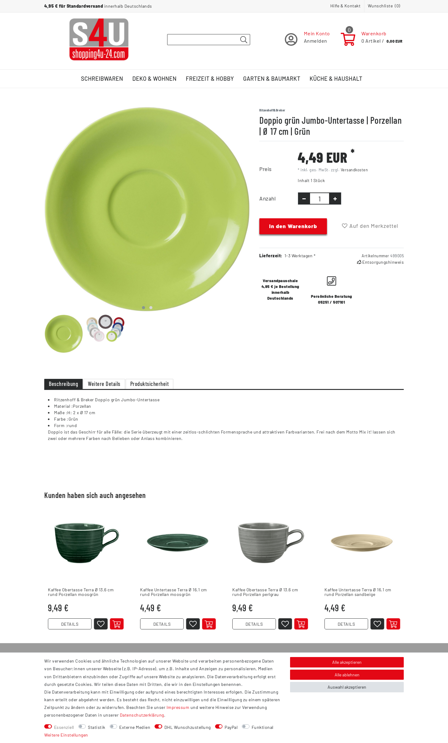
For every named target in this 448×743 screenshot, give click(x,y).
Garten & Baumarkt (271, 78)
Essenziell (64, 727)
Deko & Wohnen (154, 78)
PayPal (231, 727)
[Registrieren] (307, 39)
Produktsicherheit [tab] (149, 383)
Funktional (262, 727)
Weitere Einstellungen (66, 734)
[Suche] (244, 39)
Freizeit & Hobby (210, 78)
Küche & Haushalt (336, 78)
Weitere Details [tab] (104, 383)
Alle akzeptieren (347, 662)
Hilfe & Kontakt (345, 5)
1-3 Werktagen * (300, 255)
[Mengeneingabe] (319, 198)
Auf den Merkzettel (370, 225)
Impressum (178, 707)
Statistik (96, 727)
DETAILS (70, 624)
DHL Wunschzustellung (187, 727)
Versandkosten (354, 169)
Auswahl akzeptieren (347, 687)
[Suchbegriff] (208, 39)
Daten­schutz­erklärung (142, 715)
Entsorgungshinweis (380, 262)
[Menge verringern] (304, 198)
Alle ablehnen (347, 674)
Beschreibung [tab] (63, 383)
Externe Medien (134, 727)
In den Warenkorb (293, 226)
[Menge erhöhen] (335, 198)
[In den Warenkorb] (117, 623)
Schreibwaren (102, 78)
